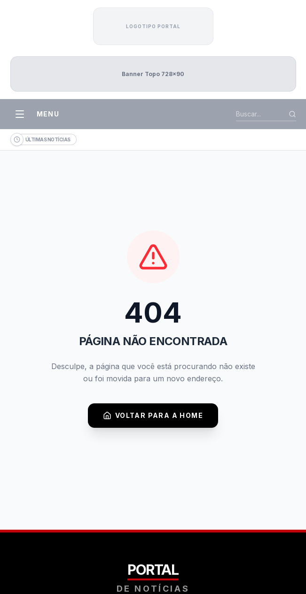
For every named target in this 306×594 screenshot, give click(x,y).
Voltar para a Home (153, 415)
